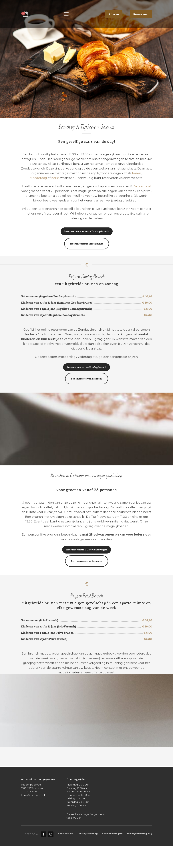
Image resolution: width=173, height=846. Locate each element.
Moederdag (38, 178)
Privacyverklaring (88, 833)
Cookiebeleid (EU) (112, 833)
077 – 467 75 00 (32, 791)
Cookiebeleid (65, 833)
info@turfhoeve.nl (34, 794)
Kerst (55, 178)
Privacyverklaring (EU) (139, 833)
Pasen (136, 173)
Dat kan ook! (142, 186)
